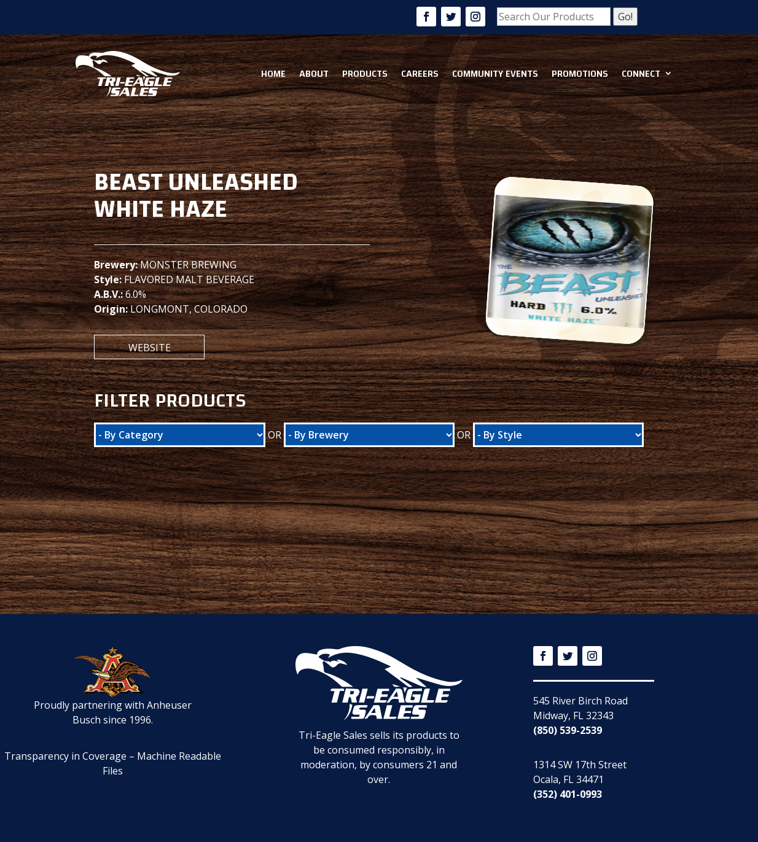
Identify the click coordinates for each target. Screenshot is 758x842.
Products (365, 73)
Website (149, 347)
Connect (641, 73)
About (314, 73)
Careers (420, 73)
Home (273, 73)
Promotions (580, 73)
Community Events (495, 73)
